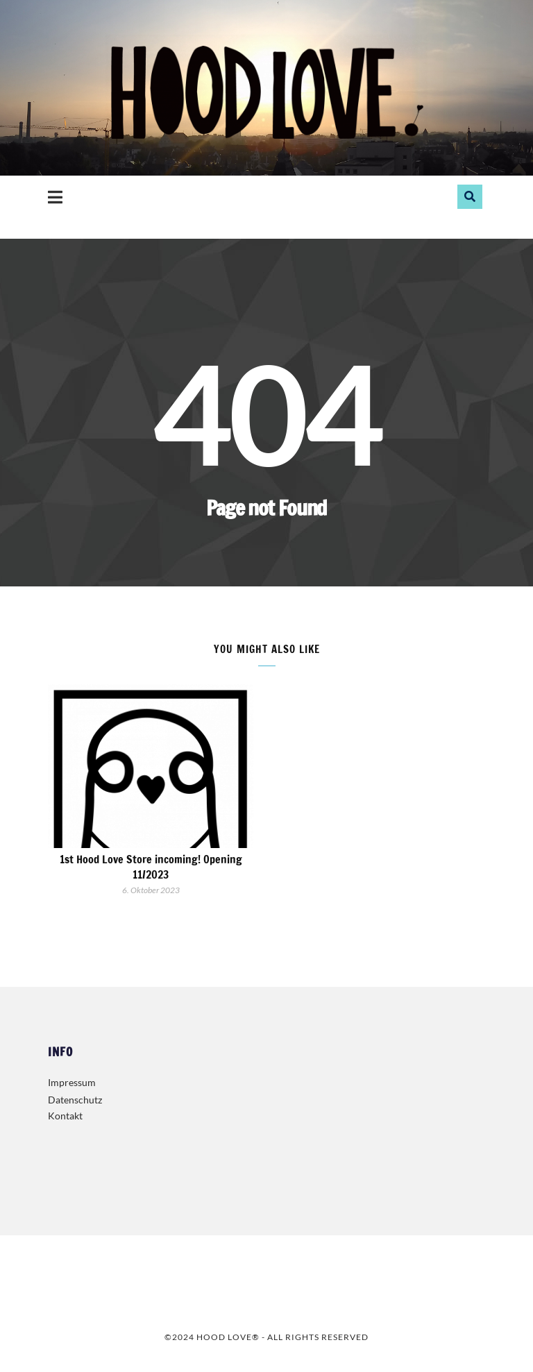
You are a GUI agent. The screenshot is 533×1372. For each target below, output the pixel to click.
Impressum (72, 1082)
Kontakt (65, 1115)
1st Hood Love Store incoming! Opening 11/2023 (151, 867)
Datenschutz (75, 1100)
